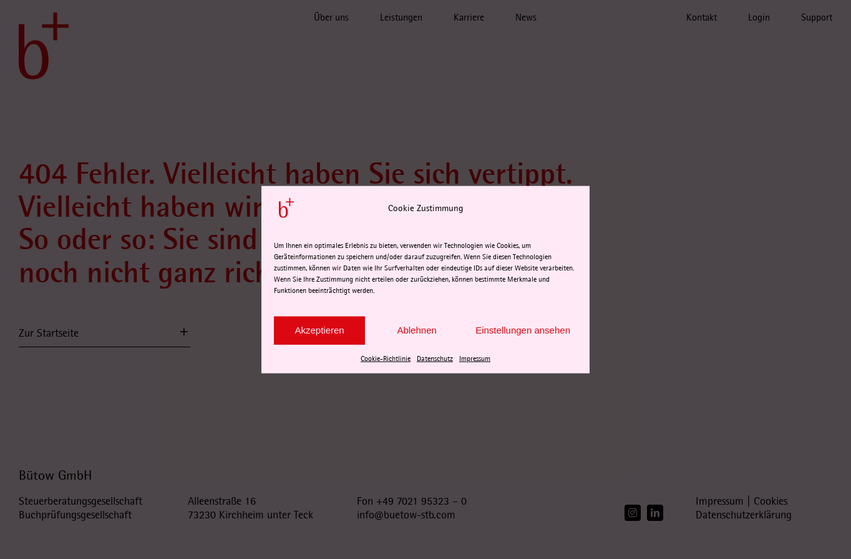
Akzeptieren (319, 330)
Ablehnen (416, 330)
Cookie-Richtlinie (386, 358)
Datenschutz (435, 358)
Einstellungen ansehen (522, 330)
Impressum (474, 358)
